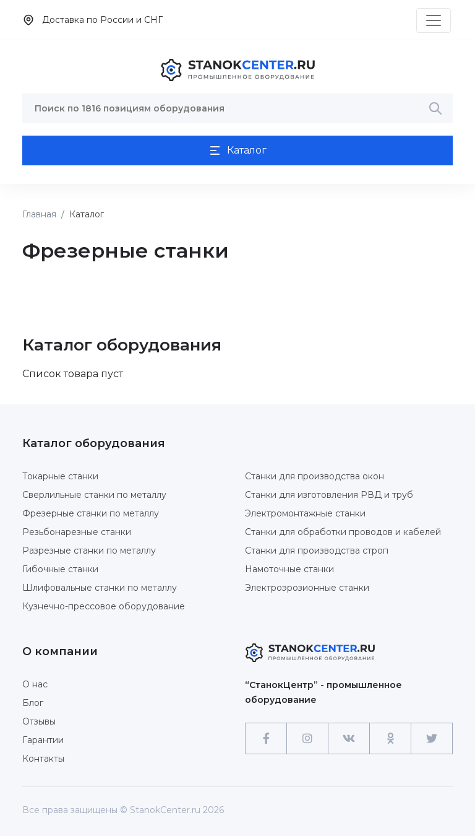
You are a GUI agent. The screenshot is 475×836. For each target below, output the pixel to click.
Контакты (43, 758)
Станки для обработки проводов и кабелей (343, 532)
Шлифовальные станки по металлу (99, 587)
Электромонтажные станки (305, 513)
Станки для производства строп (316, 550)
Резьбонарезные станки (76, 532)
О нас (35, 684)
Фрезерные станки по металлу (90, 513)
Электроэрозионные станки (307, 587)
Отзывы (39, 721)
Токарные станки (60, 476)
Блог (32, 702)
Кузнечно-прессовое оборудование (103, 606)
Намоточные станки (289, 569)
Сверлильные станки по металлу (94, 494)
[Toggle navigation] (433, 20)
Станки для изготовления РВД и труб (329, 494)
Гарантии (43, 740)
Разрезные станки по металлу (89, 550)
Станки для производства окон (314, 476)
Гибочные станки (60, 569)
